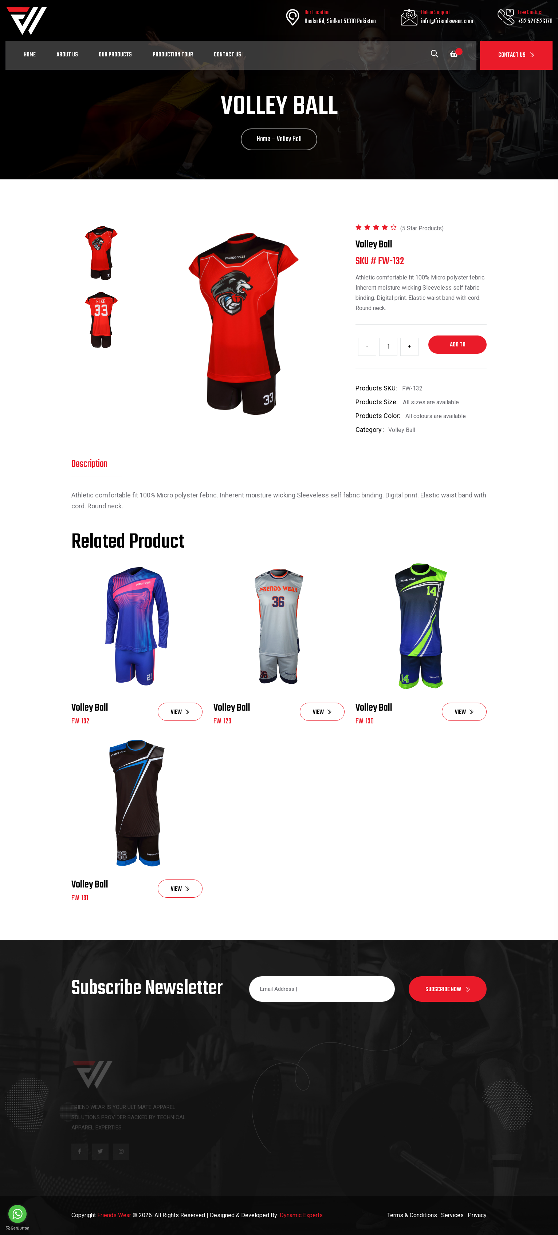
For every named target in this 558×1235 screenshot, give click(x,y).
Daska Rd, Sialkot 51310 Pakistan (340, 21)
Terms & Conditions (412, 1215)
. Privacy (476, 1215)
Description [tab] (89, 464)
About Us (67, 55)
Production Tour (173, 55)
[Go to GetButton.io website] (17, 1228)
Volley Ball (89, 708)
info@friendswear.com (447, 21)
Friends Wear (114, 1215)
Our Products (115, 55)
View (180, 712)
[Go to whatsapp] (17, 1214)
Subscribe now (447, 989)
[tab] (101, 253)
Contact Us (516, 55)
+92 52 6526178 (535, 21)
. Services (451, 1215)
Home (30, 55)
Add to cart (457, 347)
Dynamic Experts (301, 1215)
